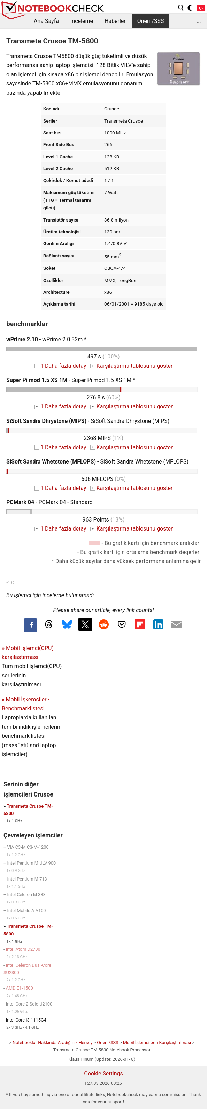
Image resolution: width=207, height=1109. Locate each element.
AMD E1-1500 (19, 988)
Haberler (115, 21)
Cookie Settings (103, 1073)
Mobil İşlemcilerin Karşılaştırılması (157, 1042)
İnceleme (81, 21)
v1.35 (10, 582)
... (199, 21)
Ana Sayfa (46, 21)
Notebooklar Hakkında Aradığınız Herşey (52, 1042)
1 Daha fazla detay (60, 365)
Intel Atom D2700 (23, 949)
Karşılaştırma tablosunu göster (131, 365)
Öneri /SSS (150, 21)
